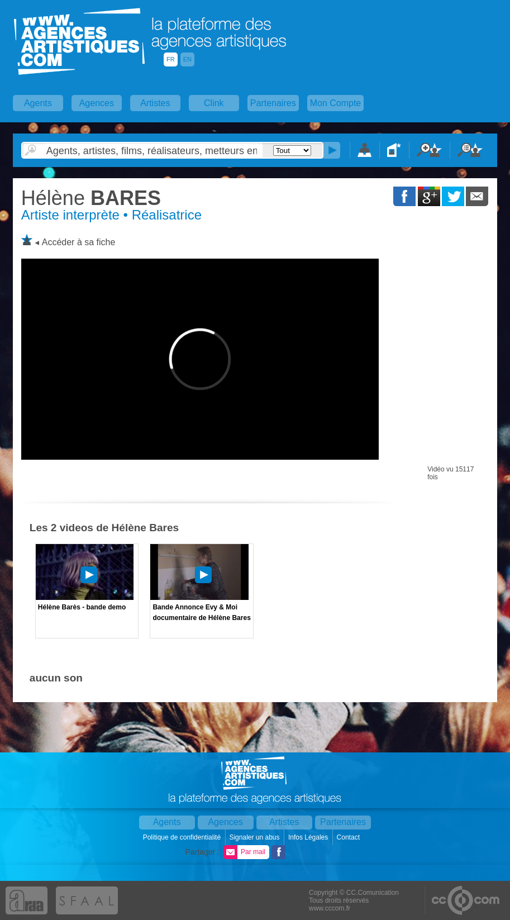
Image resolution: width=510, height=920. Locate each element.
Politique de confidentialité (183, 837)
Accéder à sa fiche (79, 242)
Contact (349, 837)
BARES (91, 198)
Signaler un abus (255, 837)
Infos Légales (309, 837)
